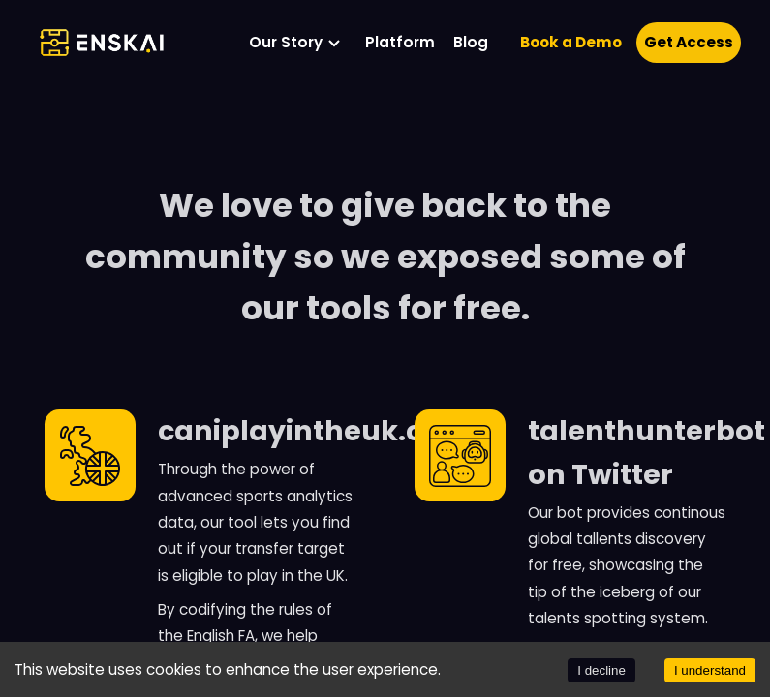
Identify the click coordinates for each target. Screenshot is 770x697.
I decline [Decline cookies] (601, 670)
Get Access (688, 42)
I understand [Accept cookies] (710, 670)
